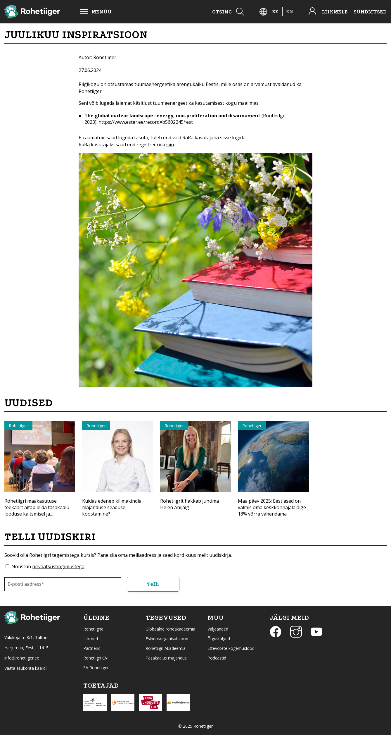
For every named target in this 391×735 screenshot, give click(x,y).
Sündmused (370, 12)
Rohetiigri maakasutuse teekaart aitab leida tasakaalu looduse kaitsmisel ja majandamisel (36, 510)
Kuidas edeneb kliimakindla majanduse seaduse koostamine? (111, 507)
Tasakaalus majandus (166, 658)
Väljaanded (217, 629)
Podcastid (216, 658)
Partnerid (92, 648)
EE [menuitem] (275, 11)
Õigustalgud (218, 638)
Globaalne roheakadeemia (170, 629)
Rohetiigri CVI (95, 658)
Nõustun (47, 566)
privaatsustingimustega (58, 566)
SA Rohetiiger (96, 667)
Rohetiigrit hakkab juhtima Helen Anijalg (189, 504)
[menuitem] (275, 11)
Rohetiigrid (93, 629)
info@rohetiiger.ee (21, 658)
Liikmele (335, 12)
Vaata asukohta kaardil (25, 668)
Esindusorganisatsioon (167, 638)
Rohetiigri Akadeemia (166, 648)
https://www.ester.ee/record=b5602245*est (145, 122)
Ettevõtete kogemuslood (231, 648)
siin (170, 144)
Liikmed (90, 638)
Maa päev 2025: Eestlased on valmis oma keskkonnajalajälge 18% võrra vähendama (272, 507)
